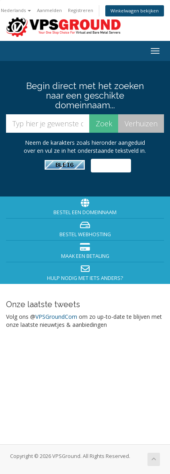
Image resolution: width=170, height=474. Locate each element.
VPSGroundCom (56, 316)
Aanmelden (49, 10)
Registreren (80, 10)
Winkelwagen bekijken (135, 11)
